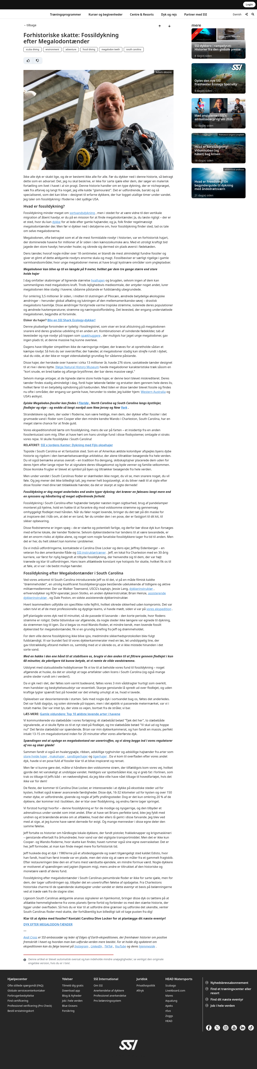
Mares (169, 995)
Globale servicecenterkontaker (26, 990)
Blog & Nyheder (72, 995)
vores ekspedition (159, 609)
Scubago (170, 985)
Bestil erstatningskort (21, 1011)
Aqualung (171, 1000)
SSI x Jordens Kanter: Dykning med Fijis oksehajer (77, 445)
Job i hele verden (220, 1006)
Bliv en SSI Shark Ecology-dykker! (71, 320)
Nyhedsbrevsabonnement (227, 983)
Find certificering (18, 1000)
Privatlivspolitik (145, 985)
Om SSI (98, 985)
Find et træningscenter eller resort (228, 991)
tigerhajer (100, 756)
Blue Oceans (69, 1005)
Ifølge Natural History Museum (77, 367)
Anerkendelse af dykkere (109, 990)
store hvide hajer (35, 756)
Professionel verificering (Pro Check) (30, 1005)
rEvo (168, 1011)
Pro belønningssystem (107, 1000)
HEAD (168, 1021)
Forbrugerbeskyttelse (21, 995)
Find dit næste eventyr (224, 999)
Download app (71, 990)
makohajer (57, 756)
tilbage (31, 25)
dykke (56, 222)
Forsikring (68, 1011)
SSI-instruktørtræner (91, 552)
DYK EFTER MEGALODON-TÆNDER (48, 924)
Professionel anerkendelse (110, 995)
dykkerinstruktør (141, 589)
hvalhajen (98, 280)
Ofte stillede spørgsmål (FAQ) (25, 985)
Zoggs (169, 1016)
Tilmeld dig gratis (72, 985)
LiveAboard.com (175, 990)
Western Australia (153, 392)
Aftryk (140, 990)
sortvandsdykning (82, 213)
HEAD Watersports (178, 979)
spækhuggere (91, 335)
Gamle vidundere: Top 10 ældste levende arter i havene (80, 714)
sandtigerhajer (77, 756)
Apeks (169, 1005)
